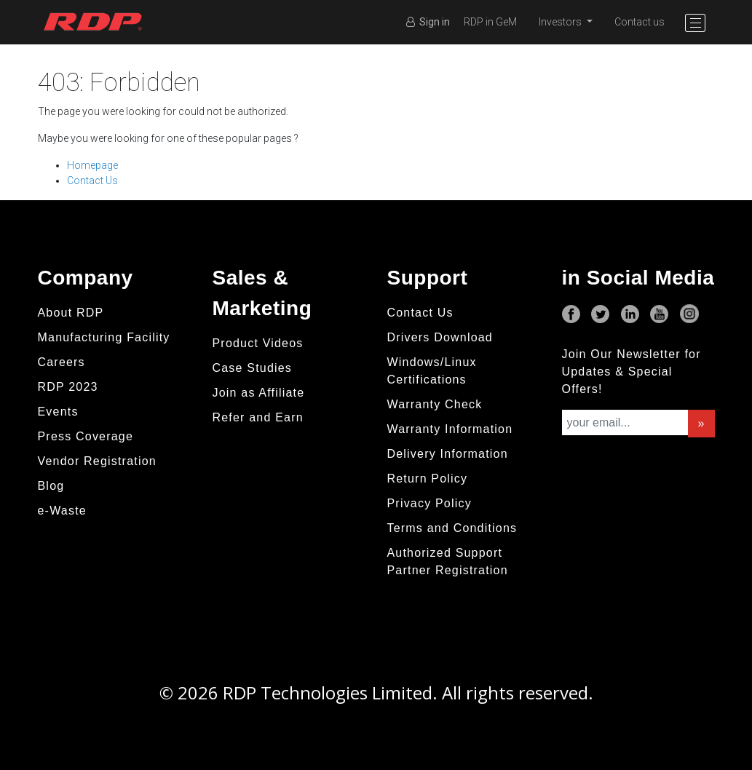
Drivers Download (440, 337)
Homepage (92, 165)
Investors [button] (561, 22)
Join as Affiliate (259, 392)
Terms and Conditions (452, 528)
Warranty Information (450, 429)
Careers (61, 362)
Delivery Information (447, 454)
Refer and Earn (258, 417)
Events (58, 411)
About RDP (71, 312)
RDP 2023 (68, 387)
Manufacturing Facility (104, 337)
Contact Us (92, 180)
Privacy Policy (429, 503)
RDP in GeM (490, 22)
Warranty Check (435, 404)
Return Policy (427, 478)
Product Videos (258, 343)
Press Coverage (86, 436)
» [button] (701, 423)
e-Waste (62, 510)
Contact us (639, 22)
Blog (51, 486)
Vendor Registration (97, 461)
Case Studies (253, 368)
